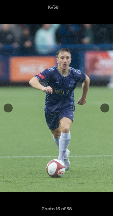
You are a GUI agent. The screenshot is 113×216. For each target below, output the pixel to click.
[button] (91, 8)
